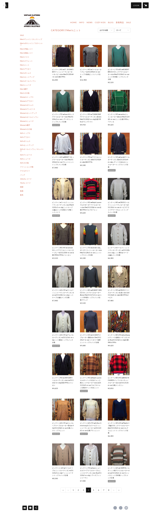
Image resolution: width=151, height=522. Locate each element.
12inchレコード (26, 179)
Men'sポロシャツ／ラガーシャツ (31, 44)
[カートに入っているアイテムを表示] (146, 5)
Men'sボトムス (25, 73)
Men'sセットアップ (27, 77)
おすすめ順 (104, 30)
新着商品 (120, 22)
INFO (81, 22)
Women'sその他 (26, 129)
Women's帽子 (25, 125)
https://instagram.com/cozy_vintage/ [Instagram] (126, 508)
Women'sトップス (27, 97)
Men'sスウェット (26, 61)
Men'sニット (24, 65)
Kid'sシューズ (25, 159)
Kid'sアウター (25, 137)
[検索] (5, 5)
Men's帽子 (24, 89)
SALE (22, 35)
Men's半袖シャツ (26, 49)
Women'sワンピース (27, 109)
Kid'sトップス (25, 133)
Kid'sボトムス (25, 141)
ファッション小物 (26, 167)
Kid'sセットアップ (27, 145)
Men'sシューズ (25, 85)
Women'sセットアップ (28, 113)
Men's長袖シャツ (26, 53)
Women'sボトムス (27, 105)
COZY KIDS (100, 22)
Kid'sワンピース (26, 155)
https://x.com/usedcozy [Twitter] (120, 508)
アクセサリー (25, 171)
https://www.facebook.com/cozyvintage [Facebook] (115, 508)
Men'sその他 (24, 93)
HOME (73, 22)
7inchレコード (25, 183)
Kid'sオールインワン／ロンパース (32, 150)
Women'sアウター (27, 101)
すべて (118, 30)
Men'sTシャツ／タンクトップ (31, 39)
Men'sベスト (24, 57)
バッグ (22, 175)
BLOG (110, 22)
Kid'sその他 (24, 163)
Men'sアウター (25, 69)
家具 (21, 195)
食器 (21, 191)
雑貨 (21, 187)
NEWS (89, 22)
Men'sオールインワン (28, 81)
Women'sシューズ (27, 121)
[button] (136, 5)
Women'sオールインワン (29, 117)
